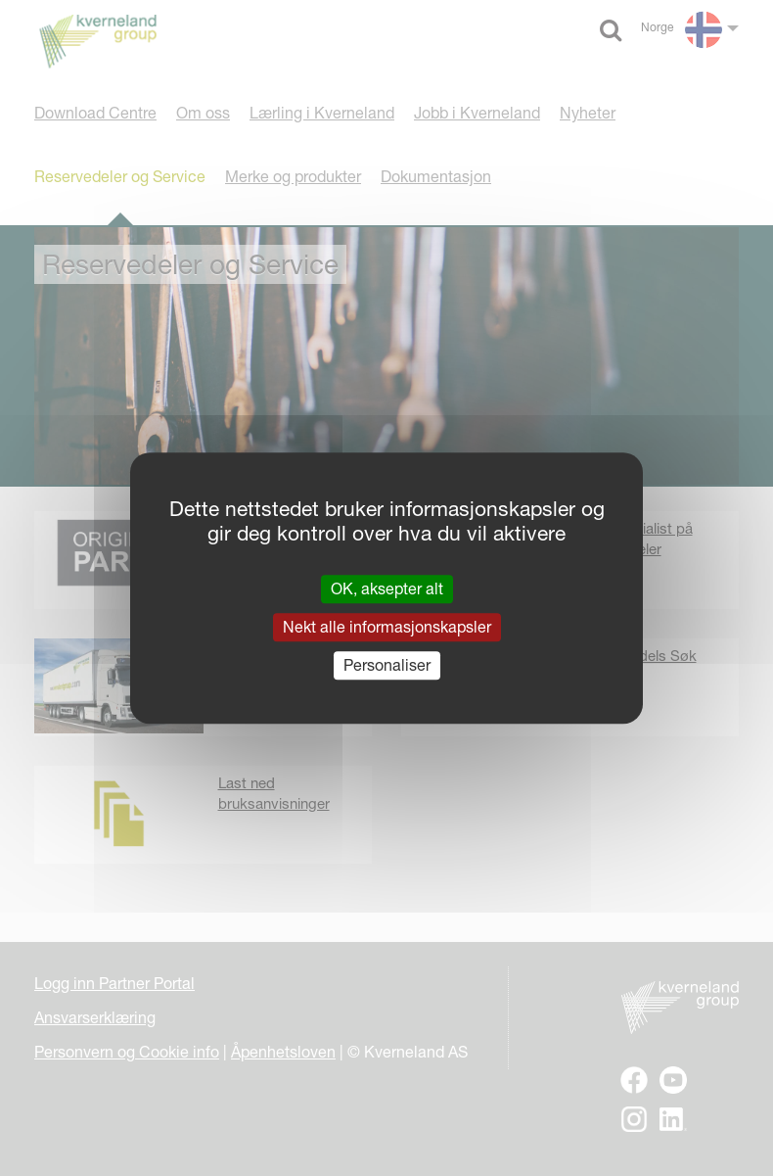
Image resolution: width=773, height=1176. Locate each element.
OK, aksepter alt (387, 588)
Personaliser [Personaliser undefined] (387, 665)
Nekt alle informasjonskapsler (387, 626)
